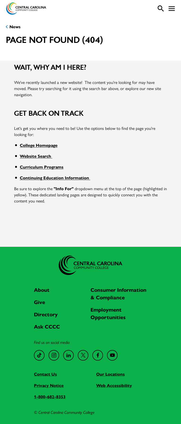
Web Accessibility (114, 385)
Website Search (36, 156)
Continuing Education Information (55, 178)
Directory (46, 314)
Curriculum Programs (41, 167)
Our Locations (110, 374)
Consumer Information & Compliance (118, 293)
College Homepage (39, 145)
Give (39, 302)
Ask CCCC (47, 326)
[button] (172, 8)
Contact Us (45, 374)
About (41, 289)
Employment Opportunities (108, 313)
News (15, 26)
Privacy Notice (49, 385)
